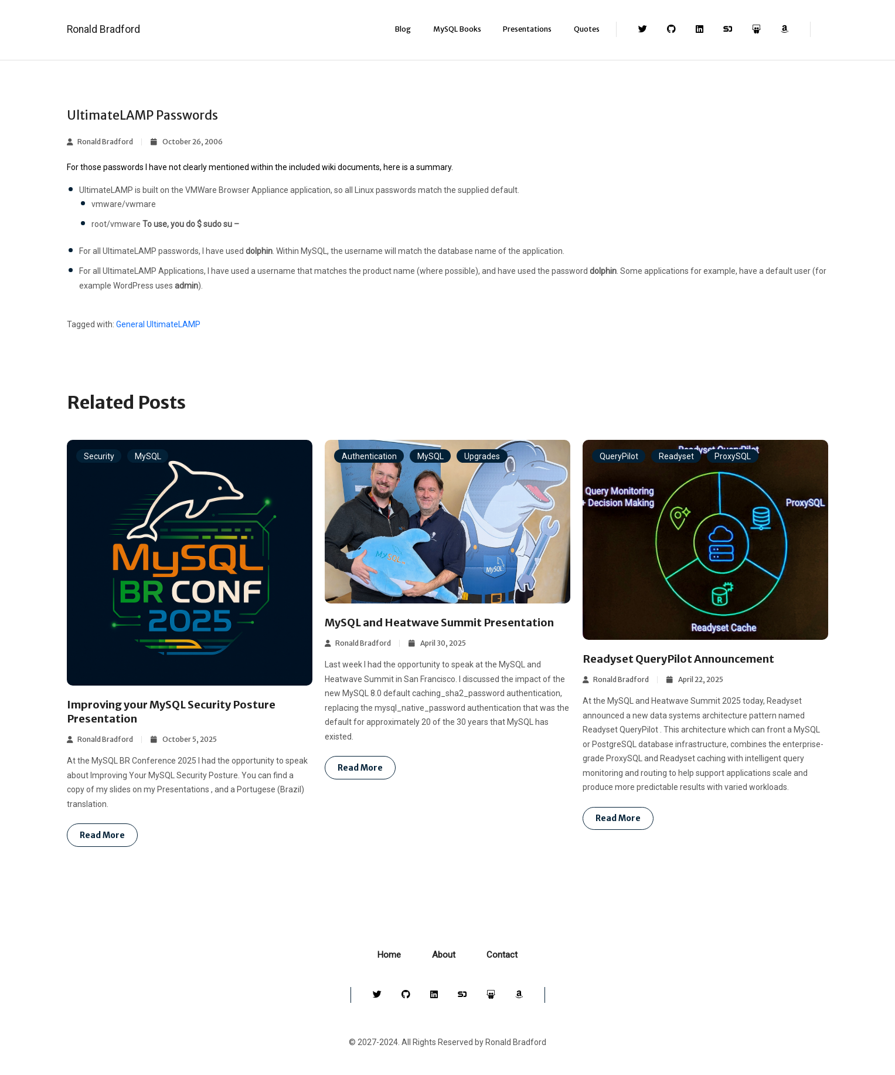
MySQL (148, 456)
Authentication (369, 456)
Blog (402, 29)
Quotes (587, 29)
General (130, 324)
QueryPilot (619, 456)
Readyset (676, 456)
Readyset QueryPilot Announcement (678, 659)
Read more (102, 835)
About (443, 954)
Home (389, 954)
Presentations (527, 29)
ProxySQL (732, 456)
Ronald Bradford (103, 29)
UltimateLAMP (173, 324)
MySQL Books (457, 29)
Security (99, 456)
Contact (502, 954)
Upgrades (482, 456)
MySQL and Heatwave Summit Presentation (439, 622)
